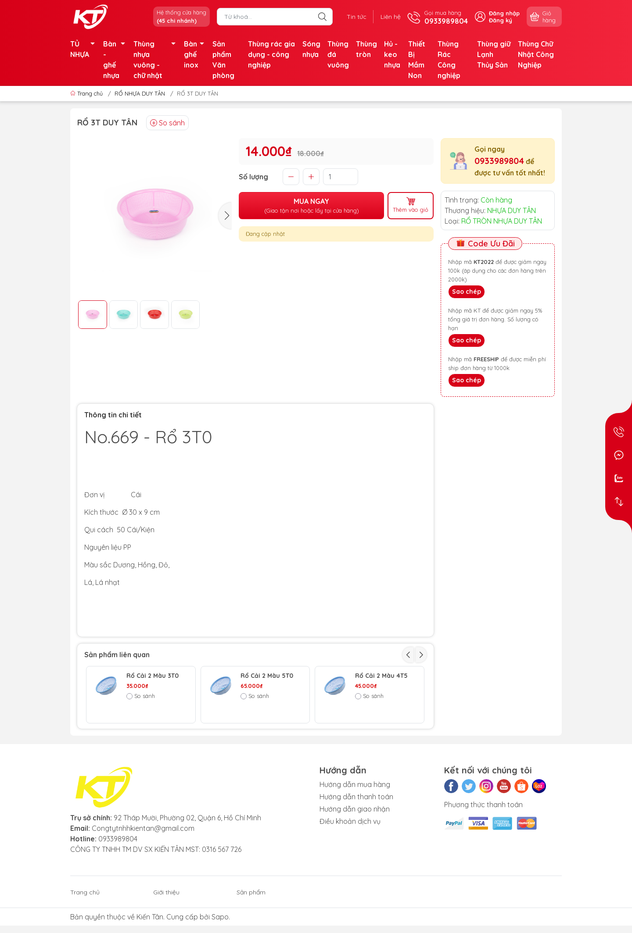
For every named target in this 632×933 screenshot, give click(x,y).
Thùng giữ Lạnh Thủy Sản (493, 54)
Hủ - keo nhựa (392, 54)
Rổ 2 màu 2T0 (147, 721)
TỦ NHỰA (85, 49)
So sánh (167, 122)
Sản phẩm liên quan (117, 654)
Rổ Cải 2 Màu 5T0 (267, 676)
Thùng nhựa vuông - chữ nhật (156, 59)
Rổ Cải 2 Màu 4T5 (381, 676)
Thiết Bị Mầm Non (416, 59)
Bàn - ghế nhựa (116, 59)
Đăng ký (500, 20)
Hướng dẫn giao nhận (355, 848)
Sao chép (466, 292)
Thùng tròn (366, 49)
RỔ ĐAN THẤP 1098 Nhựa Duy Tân (268, 724)
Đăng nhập (504, 13)
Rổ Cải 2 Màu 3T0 (152, 676)
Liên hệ (391, 17)
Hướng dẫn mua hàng (355, 823)
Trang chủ (87, 93)
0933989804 (499, 160)
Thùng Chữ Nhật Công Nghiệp (536, 54)
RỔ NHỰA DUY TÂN (140, 93)
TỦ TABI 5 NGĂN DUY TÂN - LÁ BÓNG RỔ (378, 728)
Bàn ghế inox (196, 54)
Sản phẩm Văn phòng (223, 59)
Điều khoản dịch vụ (350, 860)
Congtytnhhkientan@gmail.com (143, 867)
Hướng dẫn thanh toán (356, 835)
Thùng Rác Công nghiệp (449, 59)
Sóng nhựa (311, 49)
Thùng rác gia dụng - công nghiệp (271, 54)
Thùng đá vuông (338, 54)
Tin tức (356, 17)
